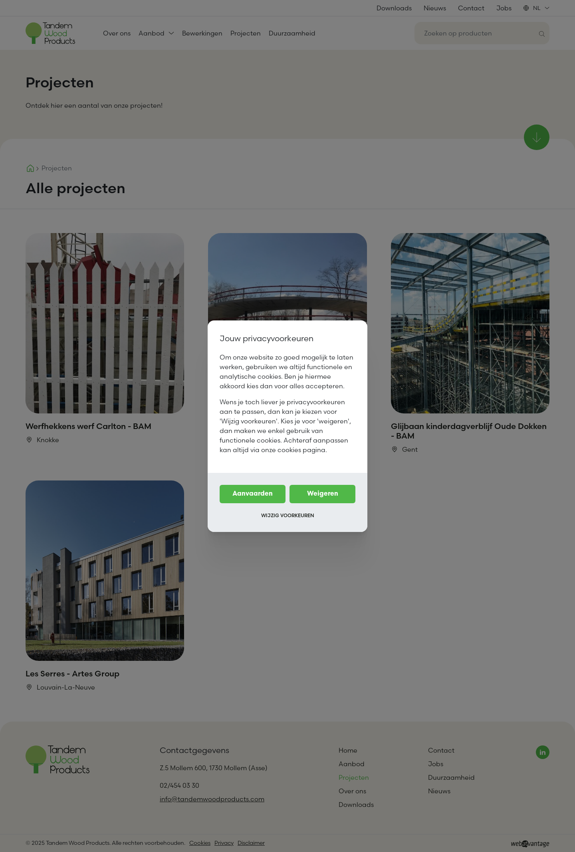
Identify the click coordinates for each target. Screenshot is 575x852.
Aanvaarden (252, 494)
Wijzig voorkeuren (287, 515)
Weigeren (322, 494)
